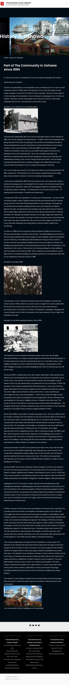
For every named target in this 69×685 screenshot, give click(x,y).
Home (6, 58)
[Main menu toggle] (67, 4)
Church (5, 659)
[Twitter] (36, 625)
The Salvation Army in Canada (57, 677)
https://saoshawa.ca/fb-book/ (57, 654)
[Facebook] (30, 625)
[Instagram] (39, 625)
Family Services (34, 645)
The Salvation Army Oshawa (18, 3)
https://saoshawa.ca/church (12, 668)
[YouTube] (33, 625)
